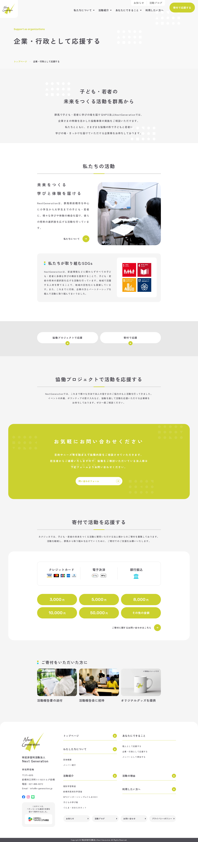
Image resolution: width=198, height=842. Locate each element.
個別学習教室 (69, 786)
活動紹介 (103, 10)
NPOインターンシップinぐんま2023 (80, 797)
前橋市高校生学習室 (72, 791)
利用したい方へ (154, 10)
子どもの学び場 (70, 802)
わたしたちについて (75, 749)
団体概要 (67, 759)
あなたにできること (127, 10)
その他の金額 (141, 613)
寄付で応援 (130, 339)
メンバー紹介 (69, 765)
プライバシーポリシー (162, 818)
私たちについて (83, 10)
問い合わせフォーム (99, 481)
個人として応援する (131, 746)
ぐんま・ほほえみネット (74, 807)
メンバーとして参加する (134, 757)
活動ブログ (156, 3)
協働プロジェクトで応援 (67, 339)
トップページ (20, 61)
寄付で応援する (182, 7)
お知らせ (139, 3)
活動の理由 (128, 775)
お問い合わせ (129, 818)
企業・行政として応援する (135, 751)
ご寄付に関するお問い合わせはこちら (136, 627)
